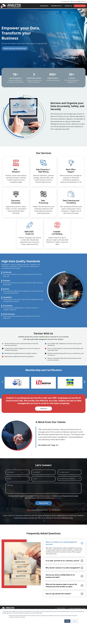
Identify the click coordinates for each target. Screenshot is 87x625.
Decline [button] (74, 621)
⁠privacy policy (58, 498)
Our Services (45, 6)
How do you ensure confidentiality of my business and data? (64, 583)
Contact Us (68, 6)
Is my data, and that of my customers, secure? (64, 563)
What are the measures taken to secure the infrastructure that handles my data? (64, 593)
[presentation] (84, 382)
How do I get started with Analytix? (64, 602)
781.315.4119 (66, 1)
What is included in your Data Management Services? (64, 543)
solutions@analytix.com (79, 1)
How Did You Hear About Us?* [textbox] (68, 479)
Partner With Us (57, 6)
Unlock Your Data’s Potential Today (15, 48)
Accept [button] (67, 621)
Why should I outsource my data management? (64, 573)
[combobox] (69, 478)
